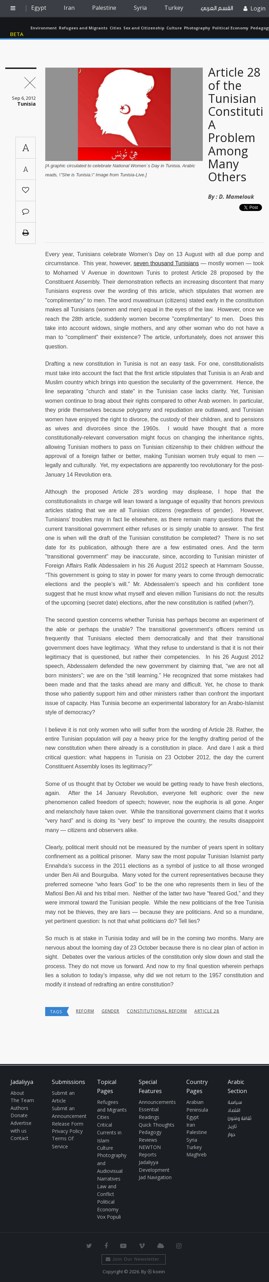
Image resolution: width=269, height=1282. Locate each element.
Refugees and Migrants (83, 27)
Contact (19, 1138)
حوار (231, 1134)
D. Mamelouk (236, 196)
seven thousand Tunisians (166, 263)
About (17, 1093)
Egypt (38, 8)
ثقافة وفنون (239, 1118)
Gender (111, 1011)
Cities (115, 27)
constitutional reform (157, 1011)
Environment (43, 27)
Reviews (148, 1139)
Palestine (104, 8)
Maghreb (196, 1154)
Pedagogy (150, 1132)
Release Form (67, 1123)
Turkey (173, 8)
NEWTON (150, 1147)
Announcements (157, 1102)
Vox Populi (109, 1216)
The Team (22, 1100)
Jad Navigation (155, 1177)
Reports (148, 1154)
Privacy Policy (67, 1131)
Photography (197, 27)
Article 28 (207, 1011)
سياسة (235, 1102)
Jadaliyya (18, 28)
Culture (174, 27)
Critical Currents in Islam (109, 1132)
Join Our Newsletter (132, 1259)
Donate (19, 1115)
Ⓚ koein (156, 1271)
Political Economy (230, 27)
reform (85, 1011)
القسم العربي (217, 8)
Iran (69, 8)
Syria (140, 8)
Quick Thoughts (156, 1124)
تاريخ (232, 1126)
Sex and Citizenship (143, 27)
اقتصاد (234, 1110)
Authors (19, 1108)
